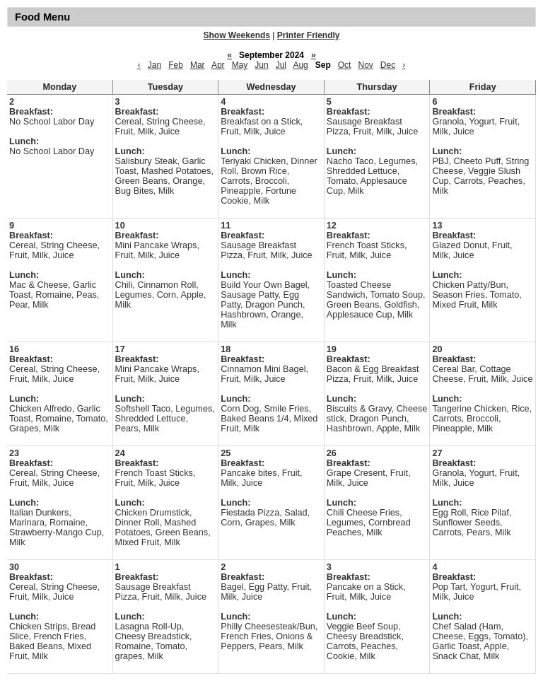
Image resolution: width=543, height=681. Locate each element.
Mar (197, 65)
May (240, 65)
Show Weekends (237, 35)
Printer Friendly (308, 35)
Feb (175, 65)
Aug (300, 65)
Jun (261, 65)
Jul (281, 65)
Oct (344, 65)
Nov (365, 65)
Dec (387, 65)
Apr (218, 65)
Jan (154, 65)
